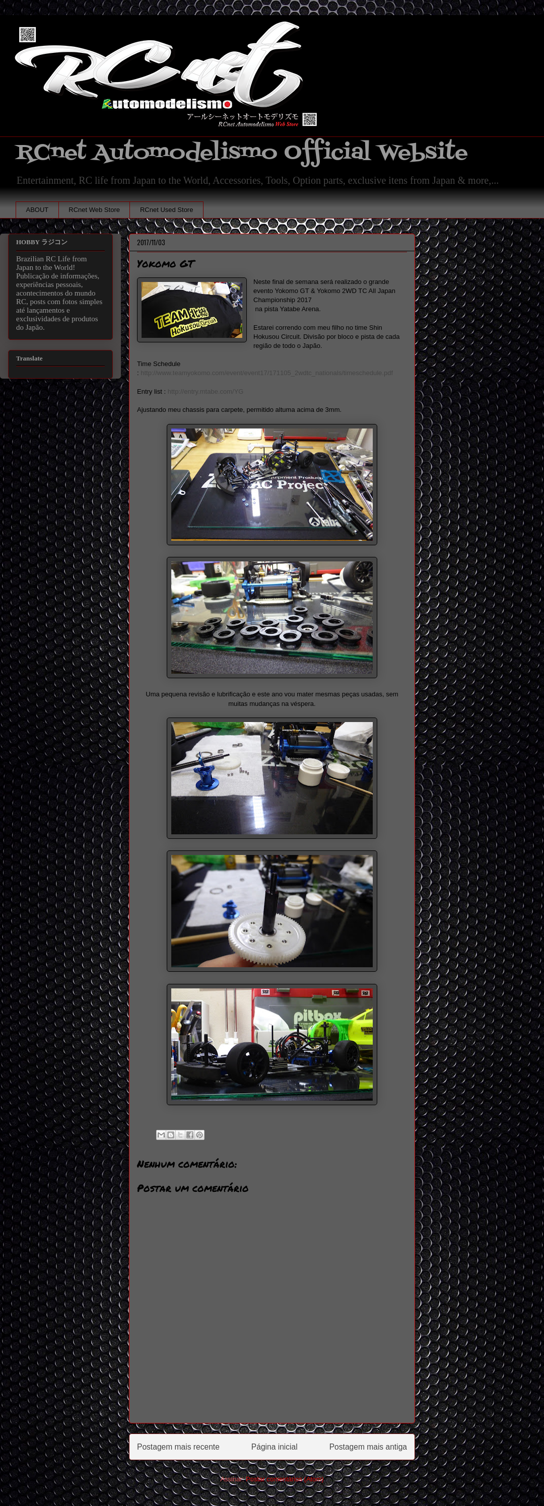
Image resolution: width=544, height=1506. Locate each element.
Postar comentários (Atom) (285, 1479)
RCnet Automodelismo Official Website (242, 152)
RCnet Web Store (94, 209)
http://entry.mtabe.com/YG (206, 391)
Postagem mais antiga (368, 1447)
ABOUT (37, 209)
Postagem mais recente (178, 1447)
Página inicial (274, 1447)
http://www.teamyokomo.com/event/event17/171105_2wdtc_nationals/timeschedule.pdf (267, 373)
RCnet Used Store (166, 209)
